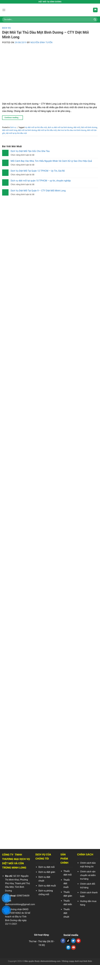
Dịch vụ (6, 28)
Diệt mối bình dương (89, 127)
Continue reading (12, 117)
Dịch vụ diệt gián (46, 872)
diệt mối (76, 127)
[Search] (94, 19)
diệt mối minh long (9, 130)
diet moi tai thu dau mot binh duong (71, 130)
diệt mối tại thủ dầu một (47, 130)
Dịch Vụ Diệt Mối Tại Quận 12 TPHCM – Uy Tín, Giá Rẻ (38, 170)
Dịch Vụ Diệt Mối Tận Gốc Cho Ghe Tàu (30, 151)
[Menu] (4, 9)
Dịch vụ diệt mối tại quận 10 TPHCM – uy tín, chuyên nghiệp (41, 180)
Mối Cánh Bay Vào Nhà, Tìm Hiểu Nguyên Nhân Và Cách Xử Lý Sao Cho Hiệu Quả (51, 161)
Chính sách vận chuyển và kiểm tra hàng (88, 875)
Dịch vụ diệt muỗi (47, 885)
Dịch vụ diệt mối (46, 867)
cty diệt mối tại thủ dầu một (36, 127)
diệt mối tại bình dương (27, 130)
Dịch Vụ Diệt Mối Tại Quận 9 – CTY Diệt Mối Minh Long (38, 190)
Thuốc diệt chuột (66, 913)
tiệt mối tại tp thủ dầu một (16, 133)
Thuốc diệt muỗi (66, 883)
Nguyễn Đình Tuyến (41, 42)
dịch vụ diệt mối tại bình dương (60, 127)
